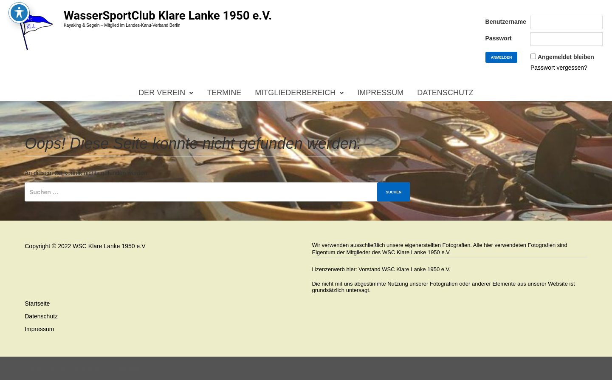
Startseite (37, 303)
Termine (224, 92)
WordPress (162, 368)
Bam (187, 368)
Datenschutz (445, 92)
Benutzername (505, 21)
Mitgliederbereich (295, 92)
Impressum (380, 92)
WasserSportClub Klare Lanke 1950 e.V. (168, 16)
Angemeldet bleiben (566, 57)
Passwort (498, 38)
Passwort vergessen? (558, 67)
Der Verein (161, 92)
